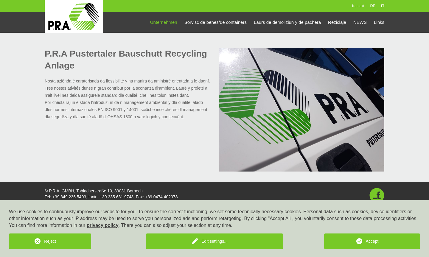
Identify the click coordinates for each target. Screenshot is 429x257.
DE (372, 6)
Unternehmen (163, 22)
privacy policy (103, 225)
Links (379, 22)
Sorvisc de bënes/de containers (215, 22)
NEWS (360, 22)
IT (382, 6)
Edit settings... (214, 241)
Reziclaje (337, 22)
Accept (372, 241)
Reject (50, 241)
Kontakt (358, 6)
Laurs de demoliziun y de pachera (287, 22)
